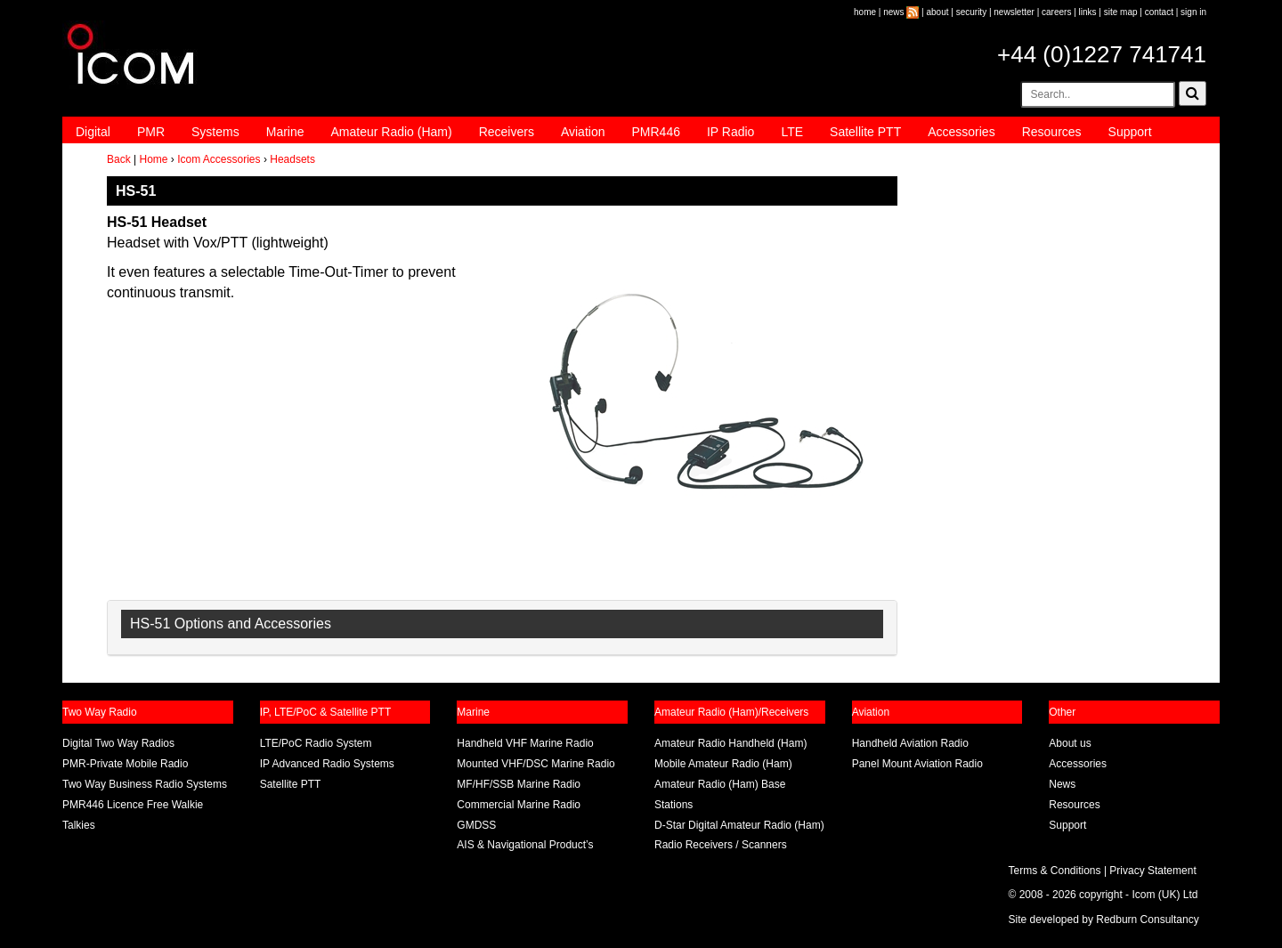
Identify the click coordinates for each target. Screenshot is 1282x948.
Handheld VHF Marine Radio (525, 743)
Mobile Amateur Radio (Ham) (723, 764)
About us (1070, 743)
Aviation (583, 132)
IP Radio (730, 132)
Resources (1052, 132)
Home (153, 159)
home (865, 12)
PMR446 (655, 132)
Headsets (292, 159)
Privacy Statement (1152, 870)
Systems (215, 132)
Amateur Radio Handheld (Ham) (730, 743)
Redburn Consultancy (1147, 919)
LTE (792, 132)
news (893, 12)
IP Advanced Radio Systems (327, 764)
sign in (1193, 12)
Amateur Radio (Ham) (391, 132)
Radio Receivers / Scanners (720, 845)
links (1088, 12)
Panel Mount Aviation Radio (917, 764)
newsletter (1014, 12)
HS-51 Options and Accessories (230, 623)
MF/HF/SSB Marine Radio (518, 784)
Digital (93, 132)
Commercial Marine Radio (518, 804)
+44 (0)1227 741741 (1101, 54)
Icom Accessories (218, 159)
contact (1159, 12)
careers (1056, 12)
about (938, 12)
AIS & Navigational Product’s (525, 845)
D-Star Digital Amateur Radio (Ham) (739, 825)
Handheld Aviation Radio (910, 743)
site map (1121, 12)
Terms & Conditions (1055, 870)
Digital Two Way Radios (118, 743)
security (971, 12)
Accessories (961, 132)
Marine (285, 132)
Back (119, 159)
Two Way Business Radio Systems (144, 784)
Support (1130, 132)
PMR (151, 132)
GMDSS (476, 825)
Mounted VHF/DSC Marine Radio (535, 764)
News (1062, 784)
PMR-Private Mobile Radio (125, 764)
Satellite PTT (865, 132)
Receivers (506, 132)
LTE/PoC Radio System (316, 743)
